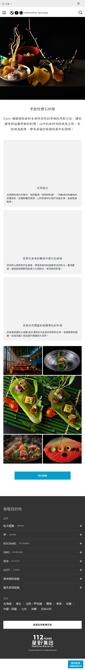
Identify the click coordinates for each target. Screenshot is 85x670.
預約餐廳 (42, 475)
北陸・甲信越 (34, 604)
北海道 (7, 604)
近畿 (68, 604)
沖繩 (33, 609)
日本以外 (46, 609)
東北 (18, 604)
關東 (49, 604)
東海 (59, 604)
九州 (24, 609)
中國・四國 (10, 609)
